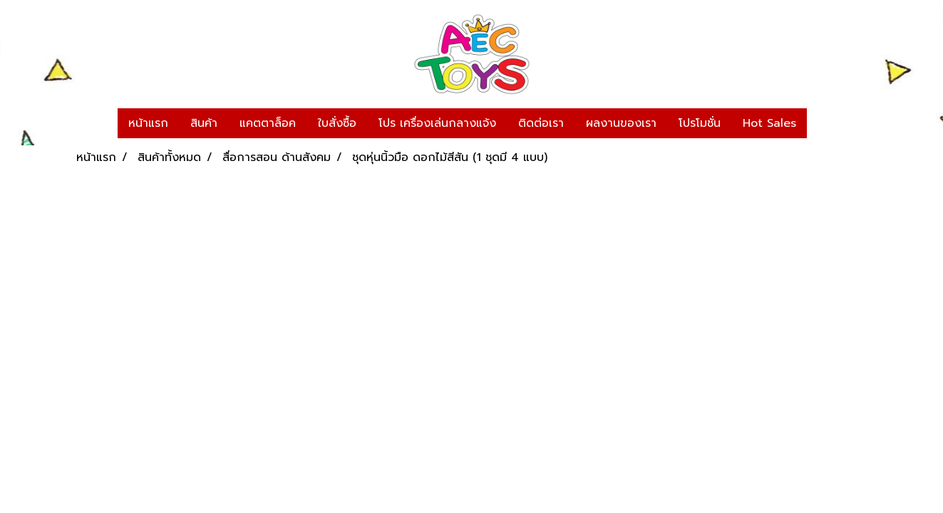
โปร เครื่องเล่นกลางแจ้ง (437, 123)
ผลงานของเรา (621, 123)
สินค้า (203, 123)
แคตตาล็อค (267, 123)
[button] (819, 123)
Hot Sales (769, 123)
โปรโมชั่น (700, 123)
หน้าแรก (148, 123)
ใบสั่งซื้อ (337, 123)
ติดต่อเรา (541, 123)
